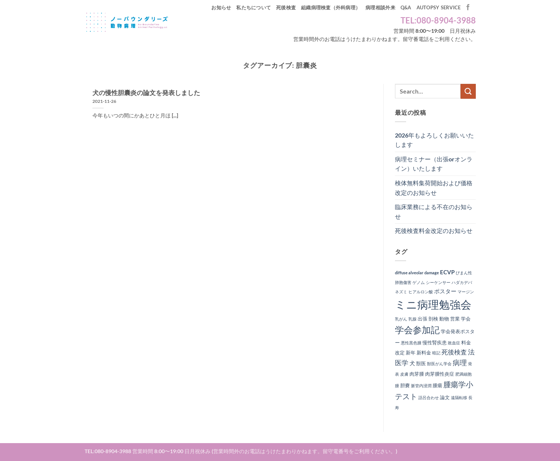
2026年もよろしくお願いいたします (434, 140)
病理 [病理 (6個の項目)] (460, 363)
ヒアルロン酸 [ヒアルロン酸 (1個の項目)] (420, 291)
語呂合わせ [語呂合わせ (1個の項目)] (428, 397)
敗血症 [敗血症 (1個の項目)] (454, 342)
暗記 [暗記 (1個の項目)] (436, 352)
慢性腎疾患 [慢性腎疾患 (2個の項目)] (435, 342)
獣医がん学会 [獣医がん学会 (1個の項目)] (439, 363)
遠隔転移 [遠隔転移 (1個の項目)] (459, 397)
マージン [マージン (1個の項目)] (466, 291)
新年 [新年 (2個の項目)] (410, 353)
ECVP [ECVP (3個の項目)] (447, 272)
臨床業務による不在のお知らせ (433, 211)
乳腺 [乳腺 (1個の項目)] (412, 318)
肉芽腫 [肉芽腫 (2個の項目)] (416, 374)
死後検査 (286, 7)
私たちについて (253, 7)
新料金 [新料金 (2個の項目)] (424, 353)
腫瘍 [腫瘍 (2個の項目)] (437, 385)
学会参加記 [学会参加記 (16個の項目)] (417, 329)
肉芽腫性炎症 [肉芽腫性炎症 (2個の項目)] (439, 374)
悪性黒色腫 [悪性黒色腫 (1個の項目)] (411, 342)
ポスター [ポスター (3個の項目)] (445, 291)
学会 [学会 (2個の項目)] (466, 319)
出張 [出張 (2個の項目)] (422, 319)
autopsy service (439, 7)
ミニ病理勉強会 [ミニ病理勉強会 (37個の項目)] (433, 304)
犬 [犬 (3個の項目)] (412, 363)
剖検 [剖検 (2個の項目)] (433, 319)
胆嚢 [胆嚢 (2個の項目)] (405, 385)
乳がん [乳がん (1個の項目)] (401, 318)
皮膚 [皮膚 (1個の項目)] (404, 374)
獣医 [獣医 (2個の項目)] (421, 363)
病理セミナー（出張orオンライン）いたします (433, 163)
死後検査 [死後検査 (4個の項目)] (454, 352)
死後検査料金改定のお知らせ (433, 230)
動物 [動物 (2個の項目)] (444, 319)
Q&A (406, 7)
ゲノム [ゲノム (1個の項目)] (418, 282)
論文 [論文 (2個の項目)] (445, 397)
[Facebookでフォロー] (468, 7)
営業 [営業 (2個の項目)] (455, 319)
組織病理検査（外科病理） (330, 7)
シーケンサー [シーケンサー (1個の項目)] (438, 282)
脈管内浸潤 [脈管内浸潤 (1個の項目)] (421, 385)
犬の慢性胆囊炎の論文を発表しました (146, 93)
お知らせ (221, 7)
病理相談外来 (380, 7)
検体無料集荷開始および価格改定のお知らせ (433, 187)
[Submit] (468, 91)
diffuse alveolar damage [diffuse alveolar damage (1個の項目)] (417, 272)
